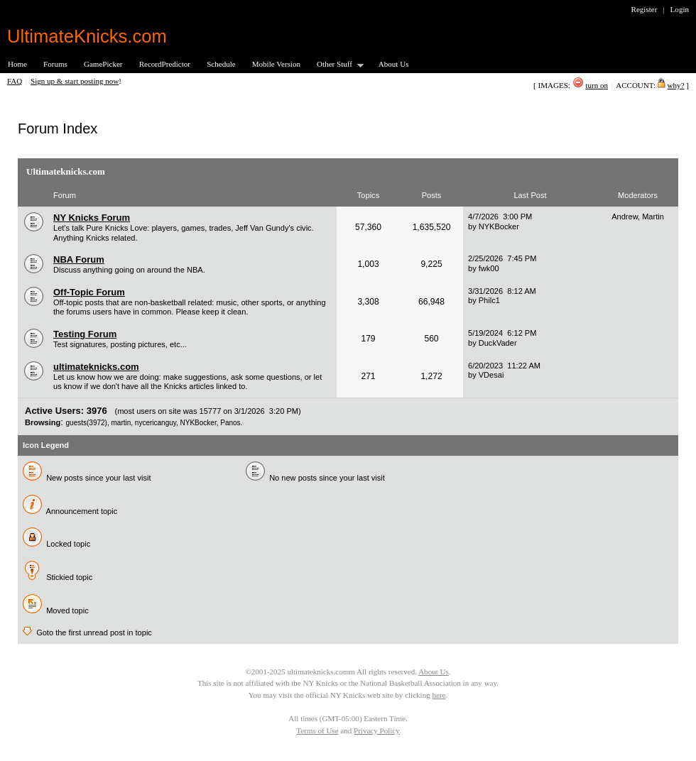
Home (17, 64)
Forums (55, 64)
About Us (394, 64)
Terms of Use (317, 730)
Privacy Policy (377, 730)
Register (644, 9)
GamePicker (103, 64)
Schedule (221, 64)
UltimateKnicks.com (87, 36)
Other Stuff (336, 65)
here (438, 695)
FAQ (14, 81)
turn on (596, 85)
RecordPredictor (164, 64)
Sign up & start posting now (75, 81)
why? (676, 85)
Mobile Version (276, 64)
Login (679, 9)
